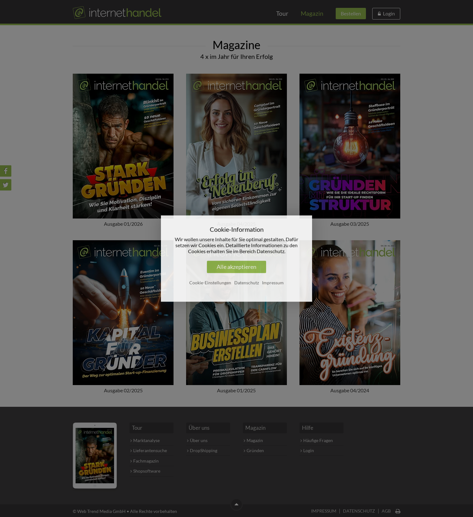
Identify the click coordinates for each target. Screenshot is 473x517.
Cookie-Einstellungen (210, 282)
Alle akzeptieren (236, 267)
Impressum (273, 282)
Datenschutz (246, 282)
